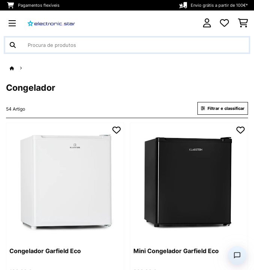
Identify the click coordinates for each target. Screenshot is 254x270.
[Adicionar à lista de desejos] (116, 130)
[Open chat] (237, 255)
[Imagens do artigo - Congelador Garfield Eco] (65, 181)
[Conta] (207, 23)
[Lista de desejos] (224, 23)
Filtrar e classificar (223, 108)
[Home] (19, 68)
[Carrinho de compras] (243, 23)
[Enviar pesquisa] (13, 45)
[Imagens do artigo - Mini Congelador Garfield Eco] (189, 181)
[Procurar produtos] (127, 45)
